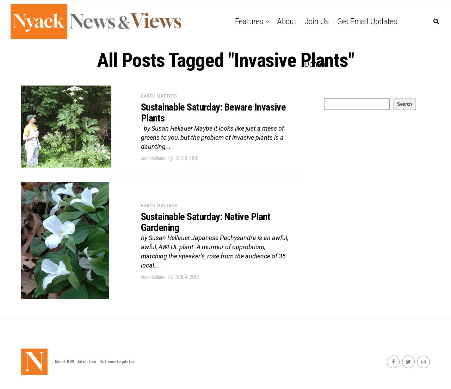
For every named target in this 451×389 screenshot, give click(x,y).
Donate (316, 64)
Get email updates (367, 21)
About (286, 21)
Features (249, 21)
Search (404, 104)
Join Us (317, 21)
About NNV (64, 361)
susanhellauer (153, 158)
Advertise (87, 361)
